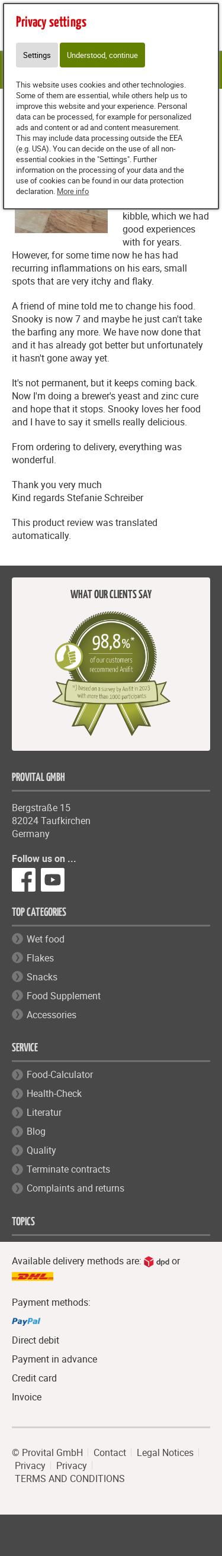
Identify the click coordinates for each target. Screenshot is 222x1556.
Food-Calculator (60, 1074)
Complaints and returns (75, 1188)
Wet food (46, 938)
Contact (110, 1452)
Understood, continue (102, 55)
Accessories (51, 1014)
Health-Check (54, 1093)
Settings (37, 55)
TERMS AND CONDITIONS (70, 1478)
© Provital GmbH (47, 1452)
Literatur (44, 1112)
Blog (36, 1131)
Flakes (40, 957)
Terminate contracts (68, 1169)
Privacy (30, 1465)
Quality (41, 1150)
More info (73, 191)
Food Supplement (64, 995)
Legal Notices (165, 1452)
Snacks (42, 976)
